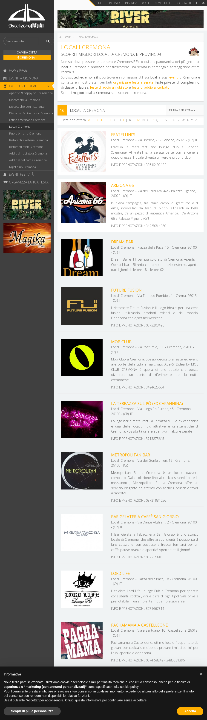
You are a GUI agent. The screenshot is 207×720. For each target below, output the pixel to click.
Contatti (184, 3)
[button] (201, 674)
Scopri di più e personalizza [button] (32, 711)
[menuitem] (65, 37)
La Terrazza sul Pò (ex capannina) (147, 403)
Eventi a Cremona (20, 78)
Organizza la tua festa (26, 182)
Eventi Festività (18, 174)
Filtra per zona (182, 110)
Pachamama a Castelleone (139, 625)
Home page (15, 70)
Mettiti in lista (109, 3)
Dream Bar (122, 242)
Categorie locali (27, 86)
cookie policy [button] (129, 687)
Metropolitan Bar (130, 455)
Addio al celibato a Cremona (28, 160)
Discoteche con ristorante (27, 106)
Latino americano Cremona (27, 120)
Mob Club (121, 341)
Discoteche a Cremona (24, 100)
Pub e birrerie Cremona (25, 133)
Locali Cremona (19, 126)
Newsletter (163, 3)
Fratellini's (123, 134)
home (65, 37)
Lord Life (120, 573)
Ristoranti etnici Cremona (26, 147)
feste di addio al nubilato (109, 87)
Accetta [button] (190, 711)
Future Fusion (126, 290)
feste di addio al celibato (151, 87)
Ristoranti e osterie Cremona (28, 140)
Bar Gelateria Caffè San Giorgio (145, 516)
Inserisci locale (137, 3)
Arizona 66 (122, 185)
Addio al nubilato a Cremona (28, 153)
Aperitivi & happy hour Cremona (31, 93)
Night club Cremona (22, 167)
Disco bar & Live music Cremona (31, 113)
